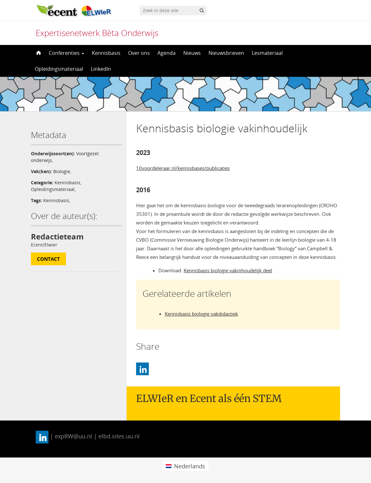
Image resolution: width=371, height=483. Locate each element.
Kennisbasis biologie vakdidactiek (201, 314)
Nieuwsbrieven (226, 52)
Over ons (139, 52)
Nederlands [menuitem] (189, 466)
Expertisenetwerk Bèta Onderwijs (97, 33)
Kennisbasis (106, 52)
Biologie (61, 171)
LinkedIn (101, 68)
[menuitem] (185, 466)
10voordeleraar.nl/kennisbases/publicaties (183, 168)
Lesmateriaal (267, 52)
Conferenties (66, 52)
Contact (48, 259)
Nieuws (192, 52)
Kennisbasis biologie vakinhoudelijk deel (228, 270)
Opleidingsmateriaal (59, 68)
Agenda (166, 52)
